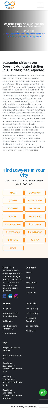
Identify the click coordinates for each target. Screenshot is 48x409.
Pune (13, 247)
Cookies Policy (32, 326)
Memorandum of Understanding (11, 315)
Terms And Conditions (31, 319)
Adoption (7, 308)
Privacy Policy (32, 308)
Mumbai (13, 208)
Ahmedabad (35, 232)
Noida (13, 200)
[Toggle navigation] (40, 5)
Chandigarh (13, 224)
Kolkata (35, 208)
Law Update (28, 30)
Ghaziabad (35, 200)
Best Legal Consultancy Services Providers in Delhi (12, 367)
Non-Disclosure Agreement (10, 327)
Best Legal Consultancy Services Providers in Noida (12, 380)
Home (17, 30)
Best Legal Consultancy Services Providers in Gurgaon (12, 394)
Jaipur (35, 240)
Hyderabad (13, 232)
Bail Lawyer (8, 321)
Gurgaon (35, 192)
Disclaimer (30, 330)
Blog (28, 277)
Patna (13, 216)
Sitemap (30, 287)
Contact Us (31, 292)
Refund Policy (32, 313)
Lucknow (35, 224)
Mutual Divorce (10, 333)
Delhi (13, 192)
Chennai (13, 240)
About (28, 272)
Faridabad (35, 216)
